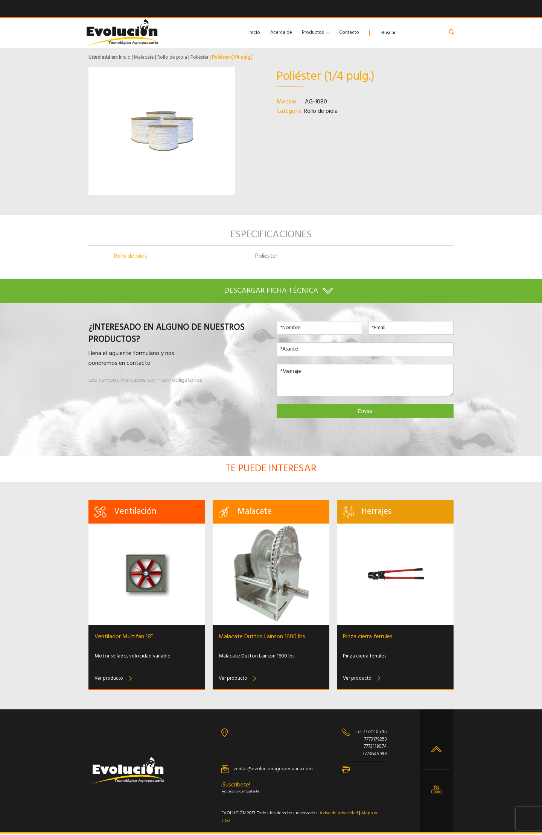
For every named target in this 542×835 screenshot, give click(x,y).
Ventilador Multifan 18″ (123, 638)
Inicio (254, 32)
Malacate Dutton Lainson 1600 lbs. (262, 638)
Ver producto (108, 680)
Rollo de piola (172, 57)
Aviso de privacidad (339, 815)
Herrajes (376, 513)
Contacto (349, 32)
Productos (313, 32)
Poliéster (199, 57)
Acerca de (281, 32)
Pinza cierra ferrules (368, 638)
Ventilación (135, 513)
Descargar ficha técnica (271, 291)
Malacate (144, 57)
